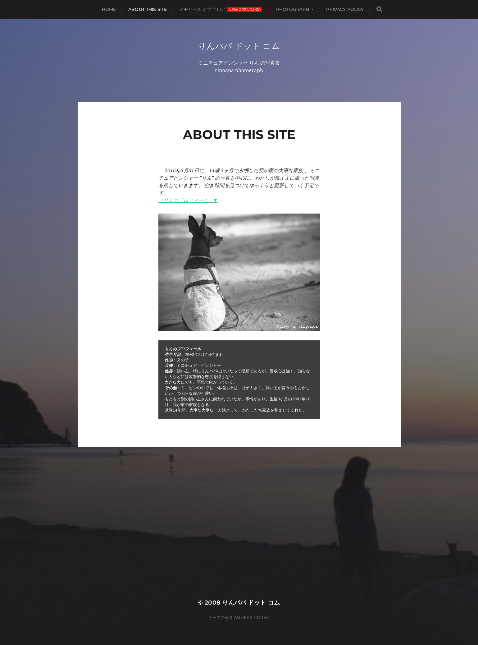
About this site (147, 9)
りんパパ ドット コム (239, 46)
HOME (109, 9)
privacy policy (345, 9)
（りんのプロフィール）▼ (188, 201)
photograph (292, 9)
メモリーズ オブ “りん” (220, 9)
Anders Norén (252, 617)
